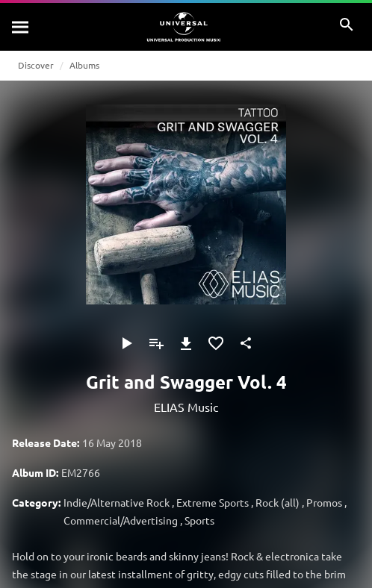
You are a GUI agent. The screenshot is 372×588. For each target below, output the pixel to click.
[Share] (246, 343)
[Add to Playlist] (156, 343)
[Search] (21, 27)
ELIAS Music (186, 406)
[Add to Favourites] (216, 343)
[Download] (186, 343)
